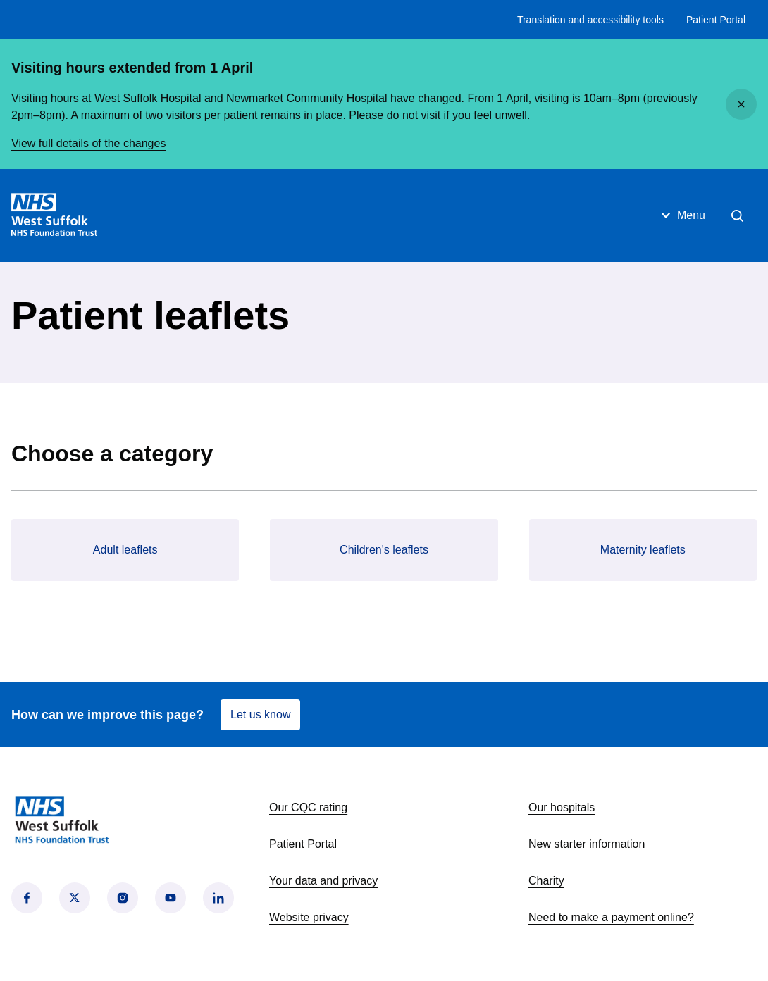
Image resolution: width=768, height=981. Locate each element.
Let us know (260, 714)
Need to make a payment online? (611, 917)
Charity (546, 881)
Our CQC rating (308, 807)
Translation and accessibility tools (590, 19)
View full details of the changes (88, 143)
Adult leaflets (125, 550)
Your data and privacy (323, 881)
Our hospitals (561, 807)
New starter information (586, 844)
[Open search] (737, 215)
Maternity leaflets (643, 550)
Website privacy (309, 917)
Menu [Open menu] (681, 215)
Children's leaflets (384, 550)
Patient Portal (715, 19)
